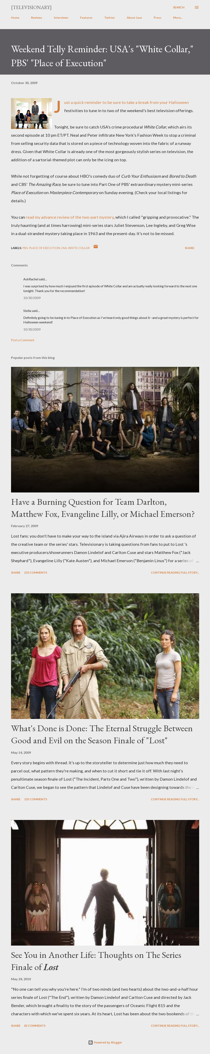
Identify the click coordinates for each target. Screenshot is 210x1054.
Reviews (36, 17)
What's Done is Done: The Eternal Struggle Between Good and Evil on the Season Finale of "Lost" (102, 734)
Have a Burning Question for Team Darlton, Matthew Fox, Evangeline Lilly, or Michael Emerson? (103, 508)
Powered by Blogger (105, 1042)
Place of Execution (44, 248)
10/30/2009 (31, 298)
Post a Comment (22, 340)
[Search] (178, 7)
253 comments (35, 572)
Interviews (61, 17)
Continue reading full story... (175, 572)
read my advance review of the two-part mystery (70, 217)
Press (157, 17)
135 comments (35, 799)
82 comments (34, 1025)
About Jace (134, 17)
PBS (25, 248)
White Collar (79, 248)
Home (15, 17)
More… (178, 17)
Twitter (109, 17)
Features (86, 17)
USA (64, 248)
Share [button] (189, 248)
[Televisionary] (31, 7)
